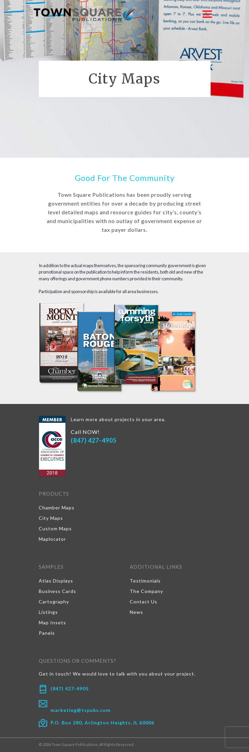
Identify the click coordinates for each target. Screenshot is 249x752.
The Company (146, 591)
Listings (48, 612)
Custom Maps (55, 528)
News (136, 612)
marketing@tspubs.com (81, 710)
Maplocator (52, 539)
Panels (47, 633)
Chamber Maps (56, 507)
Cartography (54, 601)
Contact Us (143, 601)
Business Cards (57, 591)
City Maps (51, 518)
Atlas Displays (56, 581)
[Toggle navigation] (207, 14)
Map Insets (52, 622)
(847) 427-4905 (94, 440)
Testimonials (145, 581)
